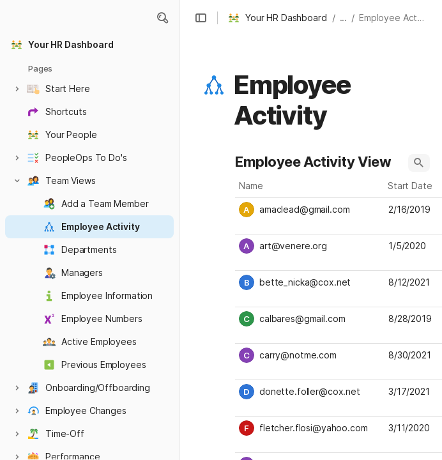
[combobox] (310, 209)
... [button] (343, 17)
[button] (162, 18)
